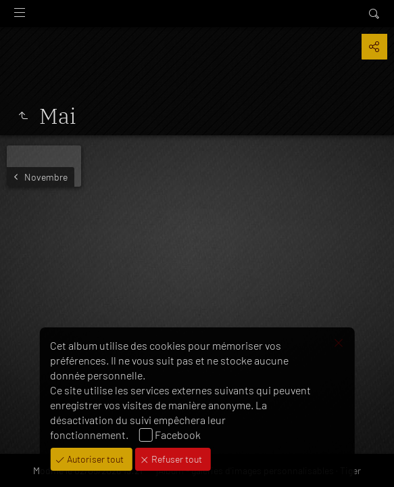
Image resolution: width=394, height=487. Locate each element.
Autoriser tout (94, 459)
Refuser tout (175, 459)
